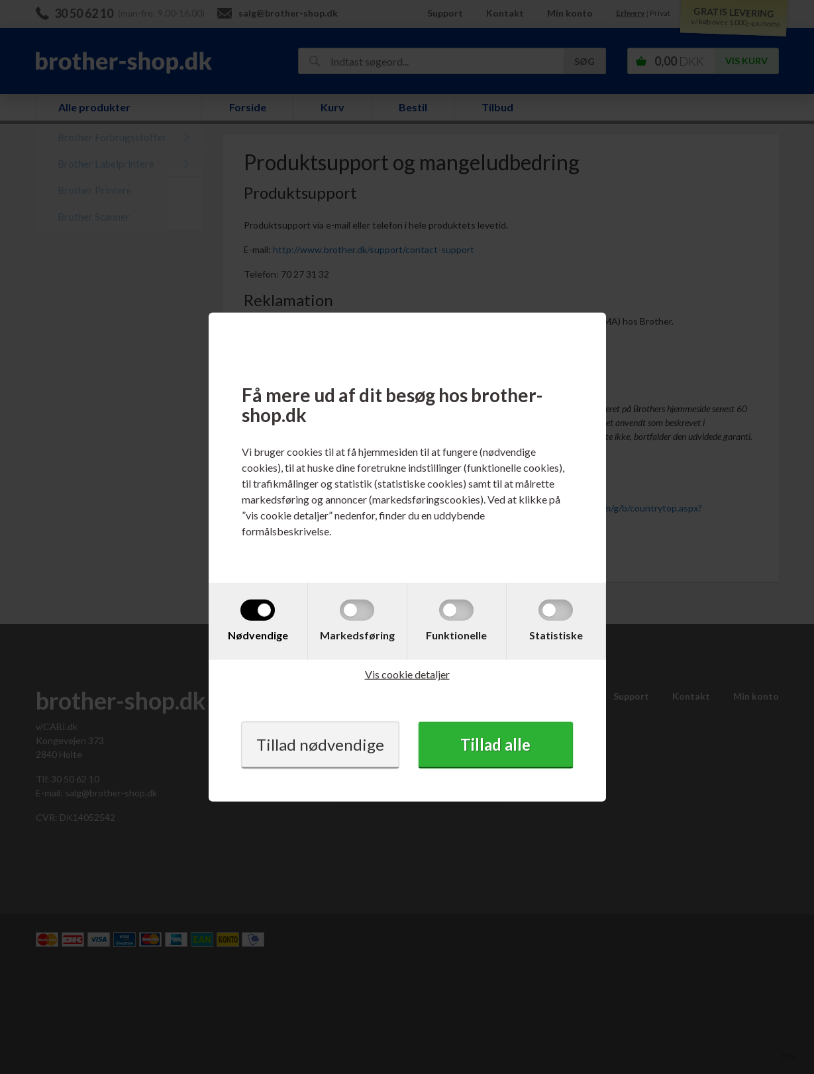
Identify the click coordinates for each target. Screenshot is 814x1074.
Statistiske (556, 635)
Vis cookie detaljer (407, 674)
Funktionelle (456, 635)
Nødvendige (258, 635)
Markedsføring (357, 635)
